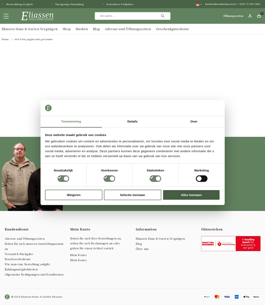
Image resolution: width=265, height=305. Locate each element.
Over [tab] (193, 121)
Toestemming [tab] (71, 121)
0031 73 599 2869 (249, 4)
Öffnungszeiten (233, 15)
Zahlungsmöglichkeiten (21, 269)
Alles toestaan (191, 195)
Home (5, 39)
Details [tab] (132, 121)
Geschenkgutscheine (172, 29)
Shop (67, 29)
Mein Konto (78, 255)
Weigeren (73, 195)
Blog (96, 29)
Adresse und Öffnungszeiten (128, 29)
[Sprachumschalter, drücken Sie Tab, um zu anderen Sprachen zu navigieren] (199, 4)
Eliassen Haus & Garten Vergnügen (30, 29)
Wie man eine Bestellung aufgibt (27, 264)
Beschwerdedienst (18, 259)
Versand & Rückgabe (19, 254)
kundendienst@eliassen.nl (220, 4)
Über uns (142, 249)
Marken (82, 29)
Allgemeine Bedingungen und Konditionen (34, 274)
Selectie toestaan (132, 195)
